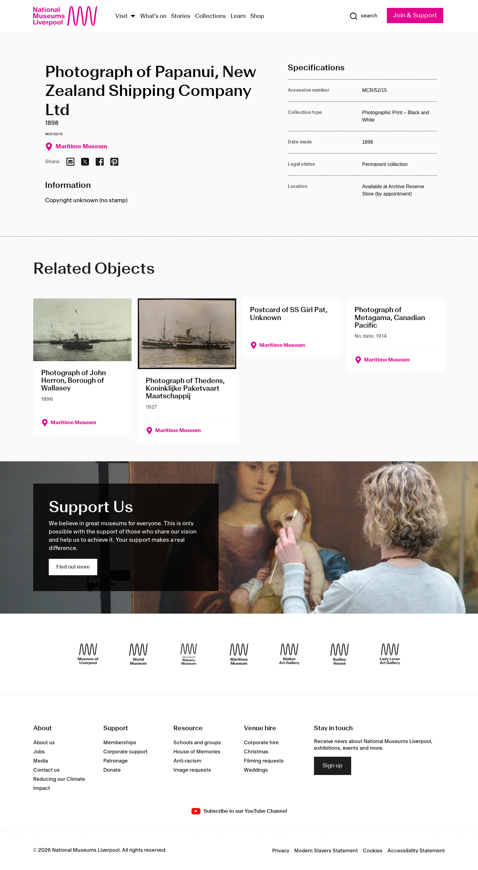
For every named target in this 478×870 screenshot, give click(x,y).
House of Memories (196, 752)
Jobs (39, 752)
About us (44, 742)
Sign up (333, 766)
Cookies (373, 851)
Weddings (256, 770)
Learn (238, 16)
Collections (210, 16)
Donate (112, 770)
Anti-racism (187, 761)
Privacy (280, 851)
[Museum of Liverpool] (88, 654)
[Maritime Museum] (239, 654)
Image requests (192, 770)
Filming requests (264, 761)
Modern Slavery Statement (326, 851)
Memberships (119, 742)
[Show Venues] (132, 16)
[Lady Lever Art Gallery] (390, 654)
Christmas (256, 752)
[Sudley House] (339, 654)
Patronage (115, 761)
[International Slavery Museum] (188, 654)
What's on (153, 16)
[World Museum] (138, 654)
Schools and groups (197, 742)
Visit (121, 16)
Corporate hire (261, 742)
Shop (257, 16)
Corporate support (125, 752)
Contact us (46, 770)
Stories (180, 16)
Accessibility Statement (416, 851)
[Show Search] (363, 16)
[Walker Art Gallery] (289, 654)
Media (40, 761)
